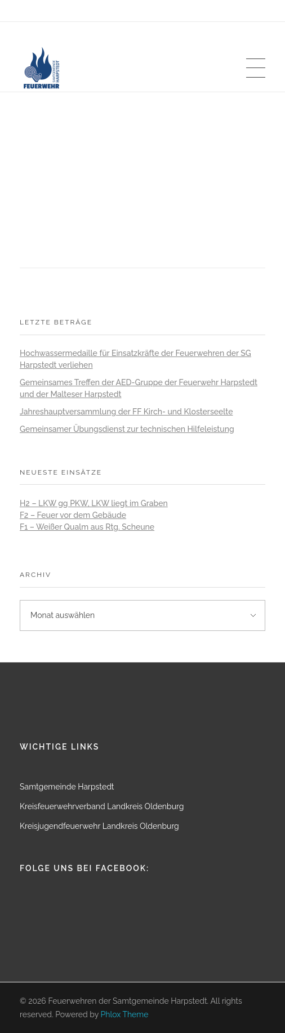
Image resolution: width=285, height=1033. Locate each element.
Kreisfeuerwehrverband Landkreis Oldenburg (102, 806)
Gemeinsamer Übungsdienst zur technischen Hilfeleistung (127, 429)
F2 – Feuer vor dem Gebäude (73, 515)
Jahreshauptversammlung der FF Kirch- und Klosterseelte (126, 411)
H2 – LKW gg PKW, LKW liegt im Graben (94, 503)
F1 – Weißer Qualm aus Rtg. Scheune (87, 526)
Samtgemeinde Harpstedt (67, 786)
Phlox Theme (125, 1014)
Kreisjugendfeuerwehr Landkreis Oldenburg (99, 826)
